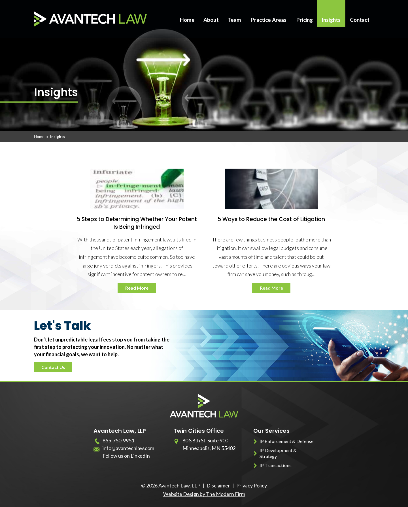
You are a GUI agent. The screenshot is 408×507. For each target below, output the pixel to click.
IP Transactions (276, 465)
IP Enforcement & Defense (286, 441)
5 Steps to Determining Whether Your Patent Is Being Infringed (137, 223)
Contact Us (53, 367)
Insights (331, 19)
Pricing (304, 19)
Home (187, 19)
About (211, 19)
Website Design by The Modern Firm (204, 494)
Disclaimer (218, 485)
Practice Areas (268, 19)
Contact (359, 19)
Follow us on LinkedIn (126, 456)
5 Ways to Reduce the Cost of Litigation (271, 219)
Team (234, 19)
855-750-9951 (118, 440)
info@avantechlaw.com (128, 448)
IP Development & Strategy (278, 453)
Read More (136, 287)
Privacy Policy (251, 485)
